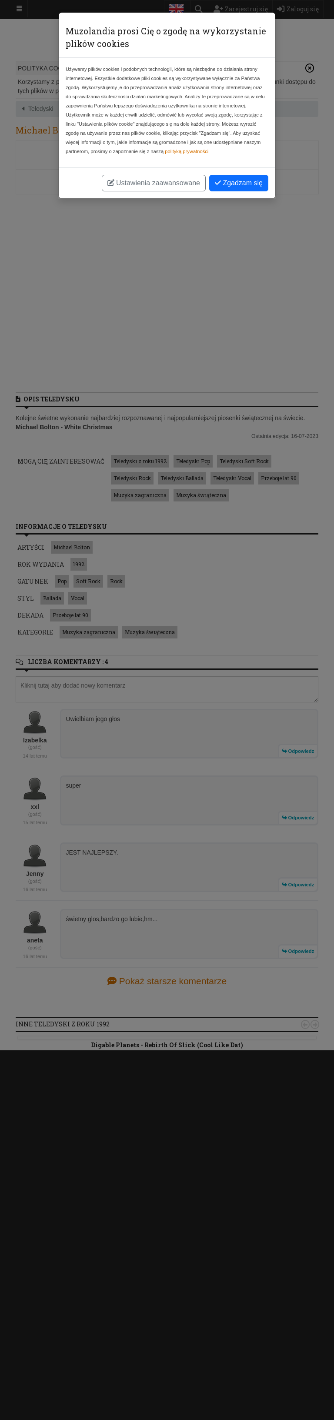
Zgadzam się (239, 183)
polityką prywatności (186, 151)
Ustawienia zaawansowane (153, 183)
